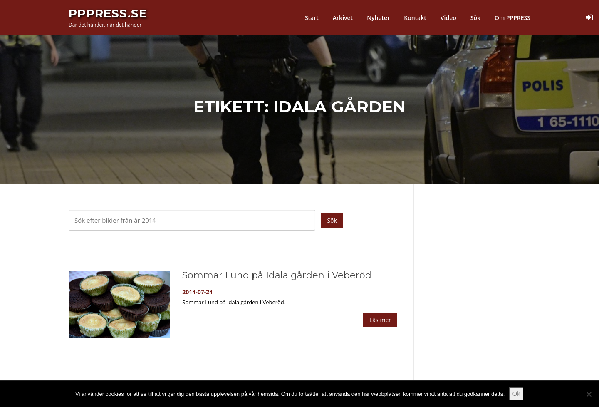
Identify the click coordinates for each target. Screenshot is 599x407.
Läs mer (380, 320)
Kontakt (415, 18)
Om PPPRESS (512, 18)
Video (448, 18)
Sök (475, 18)
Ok (516, 393)
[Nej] (588, 394)
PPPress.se (108, 13)
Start (312, 18)
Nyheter (378, 18)
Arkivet (343, 18)
